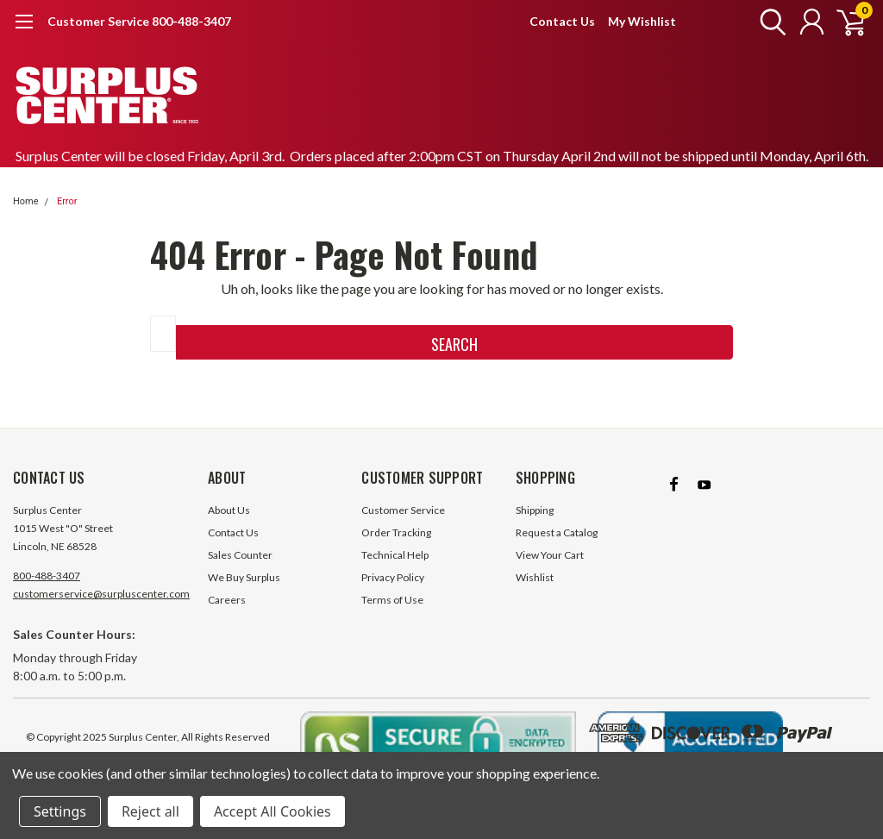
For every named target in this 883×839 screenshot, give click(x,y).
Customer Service (403, 510)
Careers (227, 599)
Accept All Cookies (272, 811)
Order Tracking (396, 532)
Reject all (150, 811)
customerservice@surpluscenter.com (101, 593)
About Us (229, 510)
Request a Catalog (557, 532)
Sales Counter (240, 554)
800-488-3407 (46, 575)
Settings (60, 811)
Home (26, 201)
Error (67, 201)
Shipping (535, 510)
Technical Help (395, 554)
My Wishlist (642, 21)
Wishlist (535, 577)
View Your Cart (550, 554)
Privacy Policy (392, 577)
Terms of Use (392, 599)
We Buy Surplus (244, 577)
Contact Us (562, 21)
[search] (768, 21)
